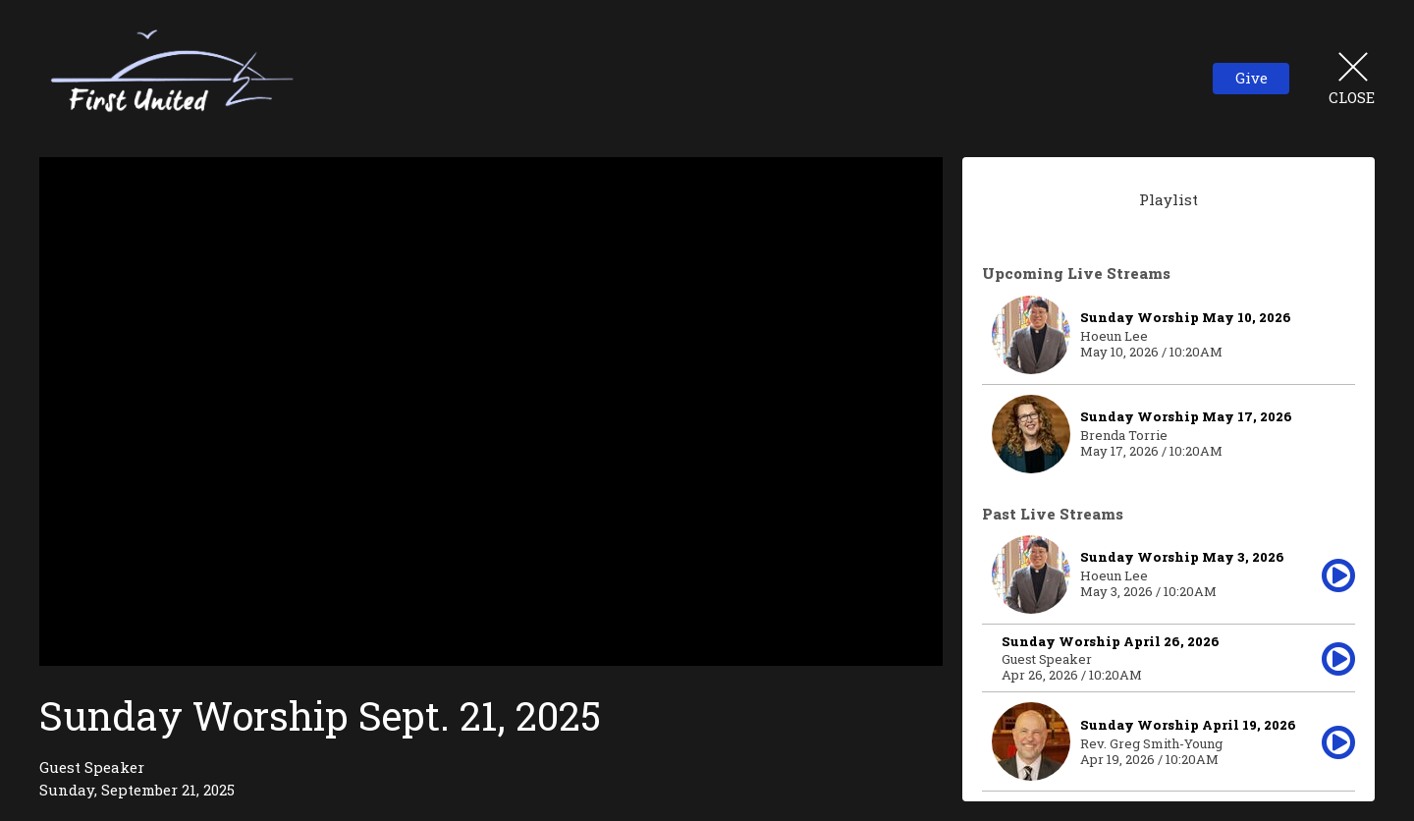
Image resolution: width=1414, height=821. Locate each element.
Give (1251, 77)
